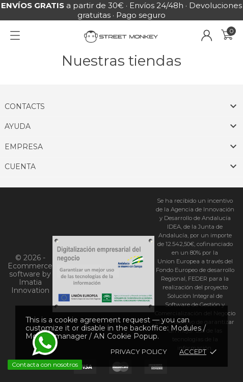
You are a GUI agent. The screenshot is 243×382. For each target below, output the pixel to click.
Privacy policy (139, 351)
